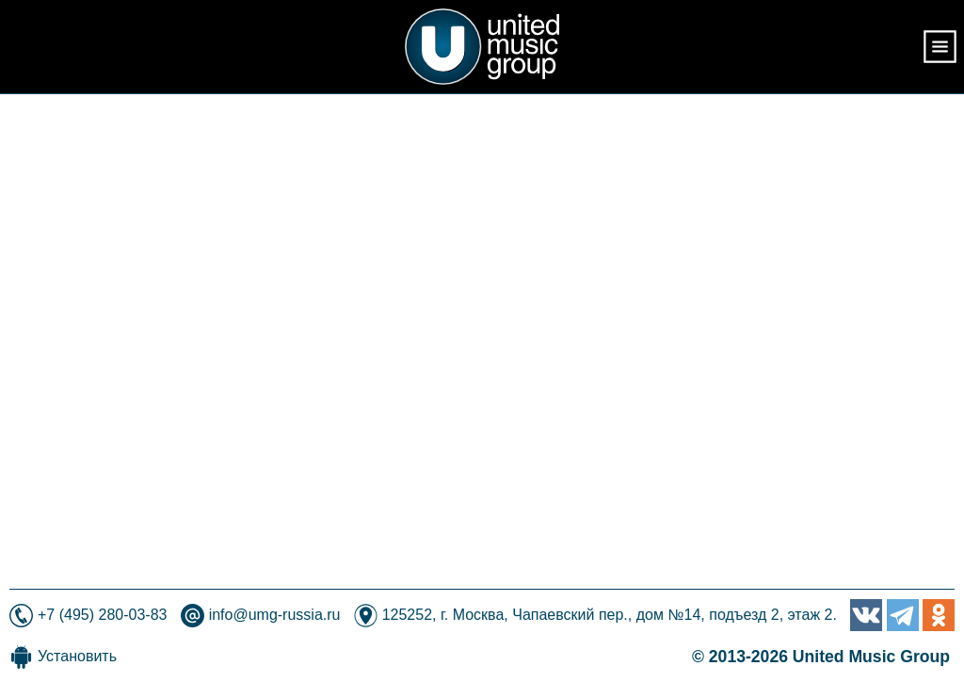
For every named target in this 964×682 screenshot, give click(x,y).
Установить (77, 656)
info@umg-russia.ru (275, 615)
